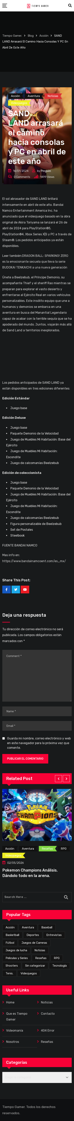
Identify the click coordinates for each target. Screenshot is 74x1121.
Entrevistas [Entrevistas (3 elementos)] (54, 935)
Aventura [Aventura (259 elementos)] (28, 927)
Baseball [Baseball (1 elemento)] (46, 927)
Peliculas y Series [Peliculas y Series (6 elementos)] (17, 958)
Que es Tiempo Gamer (16, 1016)
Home (10, 1002)
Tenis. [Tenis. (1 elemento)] (9, 973)
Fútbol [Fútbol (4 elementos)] (10, 942)
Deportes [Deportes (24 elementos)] (33, 935)
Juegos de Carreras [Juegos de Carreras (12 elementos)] (34, 942)
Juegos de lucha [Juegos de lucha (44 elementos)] (16, 950)
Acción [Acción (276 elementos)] (10, 927)
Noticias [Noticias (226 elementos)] (39, 950)
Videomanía (14, 1030)
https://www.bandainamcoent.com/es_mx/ (34, 561)
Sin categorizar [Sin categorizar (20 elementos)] (35, 965)
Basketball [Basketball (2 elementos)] (12, 935)
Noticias (47, 1002)
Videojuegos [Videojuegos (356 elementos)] (29, 973)
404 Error (47, 1030)
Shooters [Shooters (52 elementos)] (12, 965)
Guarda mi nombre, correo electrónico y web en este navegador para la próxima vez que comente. (39, 743)
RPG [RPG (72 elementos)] (57, 958)
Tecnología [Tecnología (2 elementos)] (59, 965)
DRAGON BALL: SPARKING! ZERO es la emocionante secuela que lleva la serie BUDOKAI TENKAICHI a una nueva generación (35, 261)
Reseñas (47, 1042)
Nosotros (12, 1042)
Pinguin (46, 171)
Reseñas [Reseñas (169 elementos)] (41, 958)
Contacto (48, 1013)
